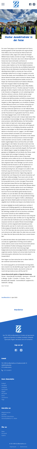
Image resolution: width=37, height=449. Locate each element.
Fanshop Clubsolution (7, 416)
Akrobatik (4, 393)
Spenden (4, 414)
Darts (3, 395)
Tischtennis (4, 397)
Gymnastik (4, 389)
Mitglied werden (6, 412)
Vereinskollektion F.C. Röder (9, 418)
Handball (4, 385)
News (3, 431)
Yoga (2, 399)
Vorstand (4, 433)
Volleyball (4, 387)
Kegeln (3, 391)
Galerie (3, 435)
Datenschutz (23, 447)
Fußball (3, 383)
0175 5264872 (7, 370)
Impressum (13, 447)
